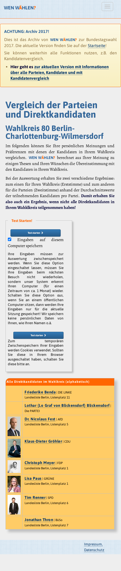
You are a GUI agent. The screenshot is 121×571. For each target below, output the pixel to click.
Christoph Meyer (40, 462)
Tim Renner (35, 497)
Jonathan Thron (39, 519)
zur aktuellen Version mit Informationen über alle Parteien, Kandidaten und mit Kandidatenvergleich (59, 72)
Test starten (35, 232)
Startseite (96, 45)
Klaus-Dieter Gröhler (43, 441)
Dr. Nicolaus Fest (40, 419)
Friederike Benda (40, 392)
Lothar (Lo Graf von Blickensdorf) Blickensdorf (67, 405)
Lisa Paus (33, 478)
